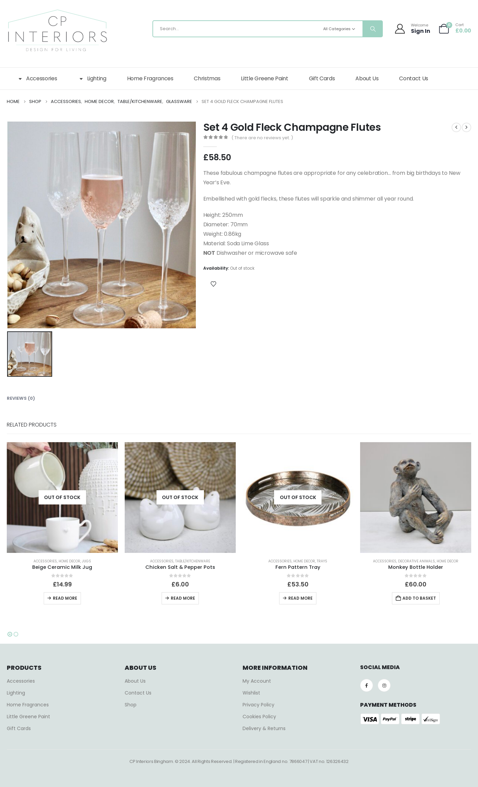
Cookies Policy (259, 716)
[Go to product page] (62, 497)
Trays (322, 561)
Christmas (207, 78)
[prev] (456, 127)
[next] (466, 127)
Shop (131, 704)
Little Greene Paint (264, 78)
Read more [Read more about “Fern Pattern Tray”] (300, 598)
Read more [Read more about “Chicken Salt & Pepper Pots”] (183, 598)
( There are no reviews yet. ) (262, 137)
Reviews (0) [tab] (21, 398)
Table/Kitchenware (192, 561)
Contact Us (413, 78)
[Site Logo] (57, 30)
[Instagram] (384, 685)
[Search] (372, 29)
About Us (366, 78)
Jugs (86, 561)
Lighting (92, 79)
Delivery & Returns (264, 728)
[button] (10, 634)
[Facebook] (366, 685)
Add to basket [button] (419, 598)
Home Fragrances (150, 78)
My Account (257, 681)
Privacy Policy (258, 704)
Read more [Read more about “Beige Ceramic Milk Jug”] (65, 598)
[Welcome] (413, 28)
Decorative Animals (416, 561)
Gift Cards (322, 78)
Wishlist (251, 692)
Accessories (37, 79)
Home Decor (69, 561)
